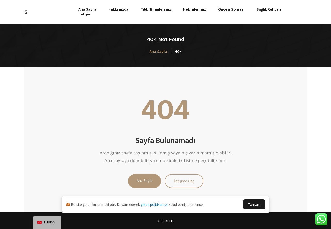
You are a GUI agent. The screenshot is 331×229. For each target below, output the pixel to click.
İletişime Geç (184, 181)
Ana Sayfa (144, 180)
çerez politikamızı (154, 204)
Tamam (254, 204)
